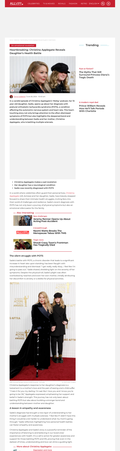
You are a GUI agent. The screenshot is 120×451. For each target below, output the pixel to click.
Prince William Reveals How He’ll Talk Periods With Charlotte (92, 108)
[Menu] (108, 3)
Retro (84, 3)
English (94, 3)
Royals (61, 3)
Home (11, 40)
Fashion (73, 3)
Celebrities (33, 3)
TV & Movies (49, 3)
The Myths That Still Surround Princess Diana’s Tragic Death (94, 75)
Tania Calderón (19, 96)
